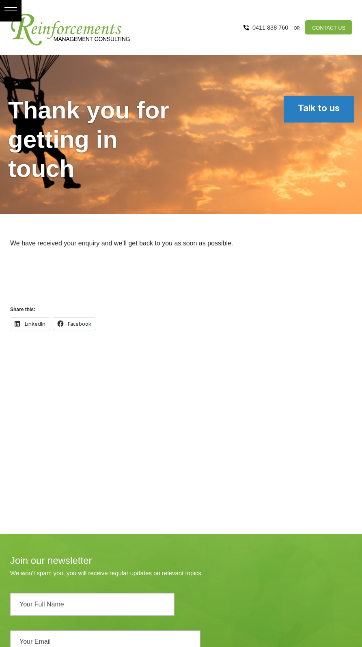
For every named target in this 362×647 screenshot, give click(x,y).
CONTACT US (328, 28)
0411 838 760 (270, 27)
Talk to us (319, 109)
